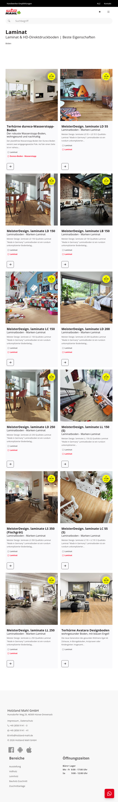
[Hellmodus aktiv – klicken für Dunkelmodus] (99, 11)
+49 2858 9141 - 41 (18, 730)
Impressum (13, 720)
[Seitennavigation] (108, 11)
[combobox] (59, 21)
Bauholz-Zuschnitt (18, 781)
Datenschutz (26, 720)
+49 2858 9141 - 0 (17, 725)
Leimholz (13, 776)
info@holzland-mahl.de (20, 735)
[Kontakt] (107, 3)
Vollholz (13, 771)
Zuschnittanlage (17, 786)
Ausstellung (15, 766)
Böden (8, 43)
